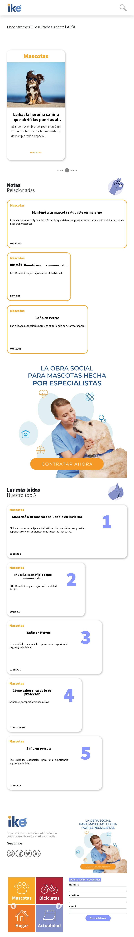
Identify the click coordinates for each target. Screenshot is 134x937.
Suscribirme (98, 918)
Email (72, 906)
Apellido (74, 895)
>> (72, 170)
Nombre (74, 884)
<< (61, 170)
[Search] (123, 8)
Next (57, 904)
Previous (11, 904)
